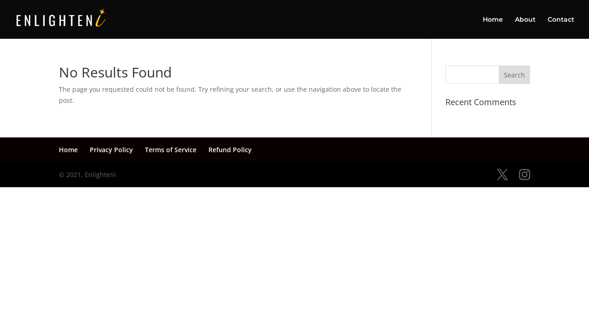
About (525, 20)
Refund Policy (230, 149)
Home (493, 20)
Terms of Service (170, 149)
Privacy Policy (111, 149)
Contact (561, 20)
